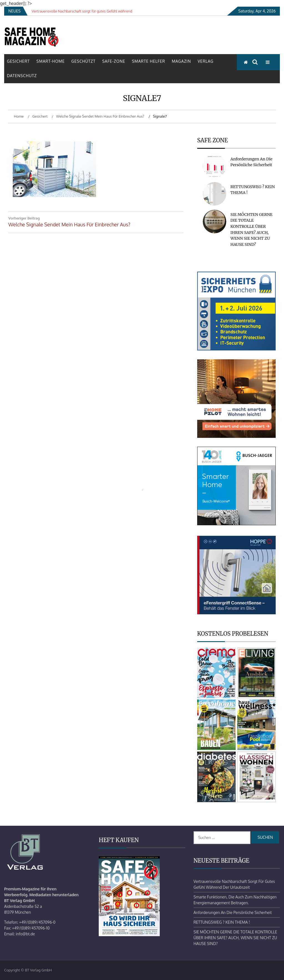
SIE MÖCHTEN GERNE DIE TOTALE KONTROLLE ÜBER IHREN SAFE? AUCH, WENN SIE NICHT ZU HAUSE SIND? (235, 938)
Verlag (206, 61)
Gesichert (18, 61)
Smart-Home (50, 61)
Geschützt (83, 61)
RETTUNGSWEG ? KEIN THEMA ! (222, 922)
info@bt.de (25, 933)
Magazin (181, 61)
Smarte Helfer (148, 61)
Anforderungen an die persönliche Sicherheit (233, 912)
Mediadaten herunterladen (54, 894)
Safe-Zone (113, 61)
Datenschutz (22, 75)
